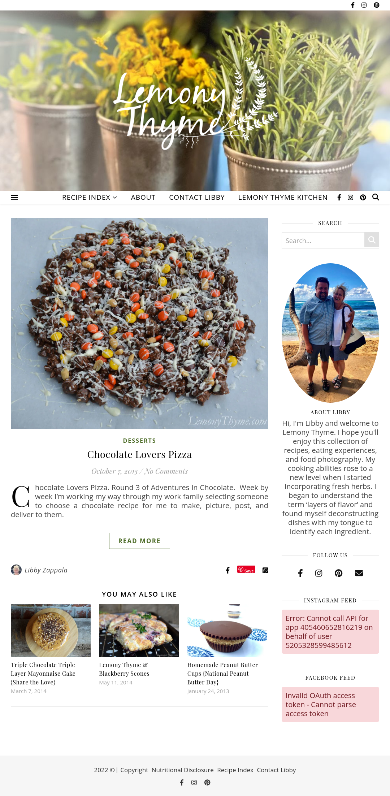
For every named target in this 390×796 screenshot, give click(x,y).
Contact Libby (197, 197)
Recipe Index (86, 197)
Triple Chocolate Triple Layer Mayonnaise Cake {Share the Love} (43, 673)
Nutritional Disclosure (183, 770)
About (143, 197)
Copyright (134, 770)
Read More (139, 541)
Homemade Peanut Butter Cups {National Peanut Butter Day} (222, 673)
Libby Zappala (46, 570)
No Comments (166, 471)
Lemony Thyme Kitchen (283, 197)
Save (249, 571)
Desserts (139, 441)
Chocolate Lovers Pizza (139, 453)
